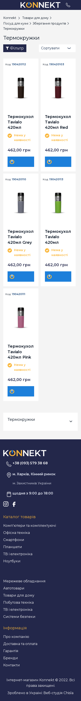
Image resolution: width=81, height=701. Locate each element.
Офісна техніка (16, 533)
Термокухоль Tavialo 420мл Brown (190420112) (21, 122)
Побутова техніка (18, 602)
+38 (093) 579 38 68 (30, 463)
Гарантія (10, 651)
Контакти (11, 665)
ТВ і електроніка (17, 554)
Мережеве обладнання (24, 581)
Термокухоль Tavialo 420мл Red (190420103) (58, 122)
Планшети (12, 547)
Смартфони (13, 540)
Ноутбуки (12, 561)
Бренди (10, 658)
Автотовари (13, 588)
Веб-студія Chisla (58, 693)
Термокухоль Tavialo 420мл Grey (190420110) (21, 236)
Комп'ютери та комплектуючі (29, 526)
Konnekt (9, 18)
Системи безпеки (19, 617)
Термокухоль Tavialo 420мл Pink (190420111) (21, 351)
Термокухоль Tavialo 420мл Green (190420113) (58, 236)
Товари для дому (18, 595)
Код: (8, 64)
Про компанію (16, 637)
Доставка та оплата (20, 644)
